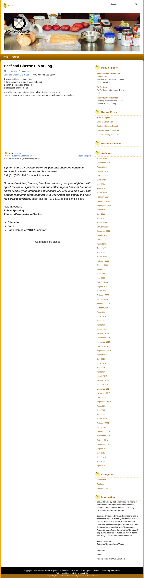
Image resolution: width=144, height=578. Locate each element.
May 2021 (101, 278)
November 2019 (103, 304)
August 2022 (102, 244)
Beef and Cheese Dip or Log (16, 75)
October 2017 (102, 397)
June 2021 (101, 274)
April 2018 (101, 372)
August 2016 (102, 449)
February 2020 (103, 295)
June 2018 (101, 363)
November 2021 (103, 269)
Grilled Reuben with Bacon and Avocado (20, 156)
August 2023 (102, 210)
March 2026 (102, 158)
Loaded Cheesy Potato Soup (109, 134)
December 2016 (103, 431)
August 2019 (102, 312)
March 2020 (102, 291)
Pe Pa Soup (102, 87)
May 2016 (101, 461)
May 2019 (101, 321)
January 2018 (102, 385)
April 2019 (101, 325)
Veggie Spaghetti (84, 156)
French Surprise (103, 117)
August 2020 (102, 286)
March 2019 (102, 329)
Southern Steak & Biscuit (107, 126)
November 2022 (103, 235)
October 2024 (102, 176)
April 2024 (101, 188)
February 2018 (103, 380)
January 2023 (102, 227)
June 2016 (101, 457)
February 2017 (103, 423)
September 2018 (104, 350)
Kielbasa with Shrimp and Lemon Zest (108, 75)
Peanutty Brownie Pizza (107, 98)
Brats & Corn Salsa (105, 122)
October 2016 (102, 440)
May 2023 (101, 218)
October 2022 (102, 239)
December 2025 (103, 163)
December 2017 (103, 389)
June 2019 (101, 316)
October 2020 (102, 282)
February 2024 (103, 197)
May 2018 (101, 367)
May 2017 (101, 414)
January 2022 (102, 265)
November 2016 (103, 436)
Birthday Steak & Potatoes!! (108, 130)
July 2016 (101, 453)
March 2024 (102, 193)
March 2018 (102, 376)
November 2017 (103, 393)
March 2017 (102, 419)
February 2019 (103, 333)
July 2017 (101, 410)
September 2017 (104, 402)
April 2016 (101, 466)
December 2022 (103, 231)
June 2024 (101, 180)
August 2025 (102, 167)
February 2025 (103, 171)
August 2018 (102, 355)
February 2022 (103, 261)
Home (10, 5)
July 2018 (101, 359)
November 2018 (103, 342)
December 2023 (103, 201)
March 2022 (102, 257)
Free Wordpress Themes (64, 576)
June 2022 (101, 248)
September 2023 (104, 205)
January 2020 (102, 299)
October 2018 (102, 346)
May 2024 (101, 184)
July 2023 (101, 214)
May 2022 (101, 252)
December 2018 (103, 338)
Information (101, 480)
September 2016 (104, 444)
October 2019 (102, 308)
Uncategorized (103, 488)
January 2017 (102, 427)
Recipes (15, 57)
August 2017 (102, 406)
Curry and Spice (92, 576)
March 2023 (102, 222)
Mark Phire (84, 573)
